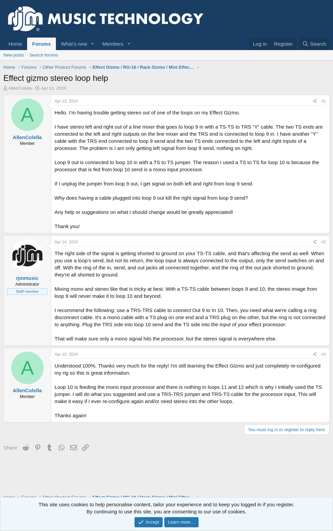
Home (15, 44)
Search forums (43, 55)
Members (113, 44)
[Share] (315, 101)
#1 (323, 101)
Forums (41, 44)
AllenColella (20, 88)
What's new (74, 44)
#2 (323, 242)
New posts (13, 55)
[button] (92, 44)
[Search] (314, 44)
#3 (323, 354)
